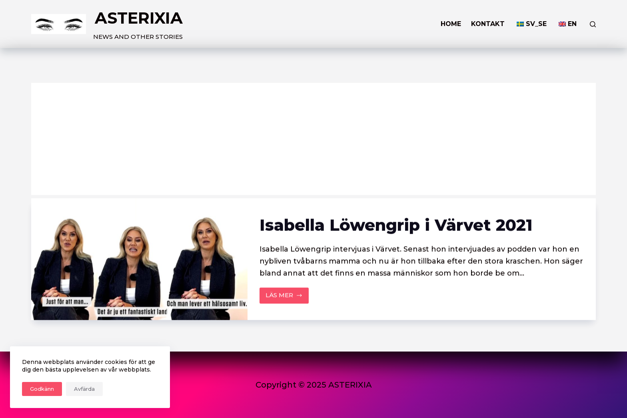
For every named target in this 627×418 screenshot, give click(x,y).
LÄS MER (287, 297)
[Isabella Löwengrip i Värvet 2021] (139, 259)
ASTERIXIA (139, 18)
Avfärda (84, 389)
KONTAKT (488, 24)
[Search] (593, 24)
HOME (451, 24)
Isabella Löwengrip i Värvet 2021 (396, 225)
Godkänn (42, 389)
